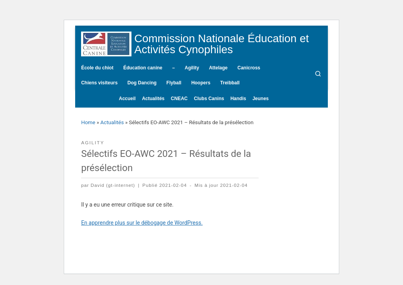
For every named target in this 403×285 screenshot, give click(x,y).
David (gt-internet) (113, 185)
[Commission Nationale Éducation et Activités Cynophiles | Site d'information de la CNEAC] (106, 43)
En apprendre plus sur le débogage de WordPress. (142, 223)
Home (88, 122)
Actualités (112, 122)
